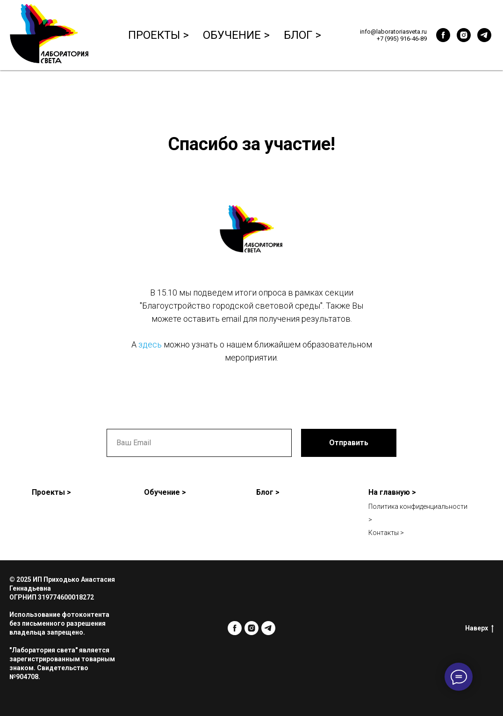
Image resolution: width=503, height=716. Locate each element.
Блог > (302, 35)
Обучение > (236, 35)
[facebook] (443, 35)
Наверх (479, 628)
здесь (150, 344)
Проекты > (158, 35)
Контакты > (386, 532)
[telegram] (484, 35)
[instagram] (464, 35)
